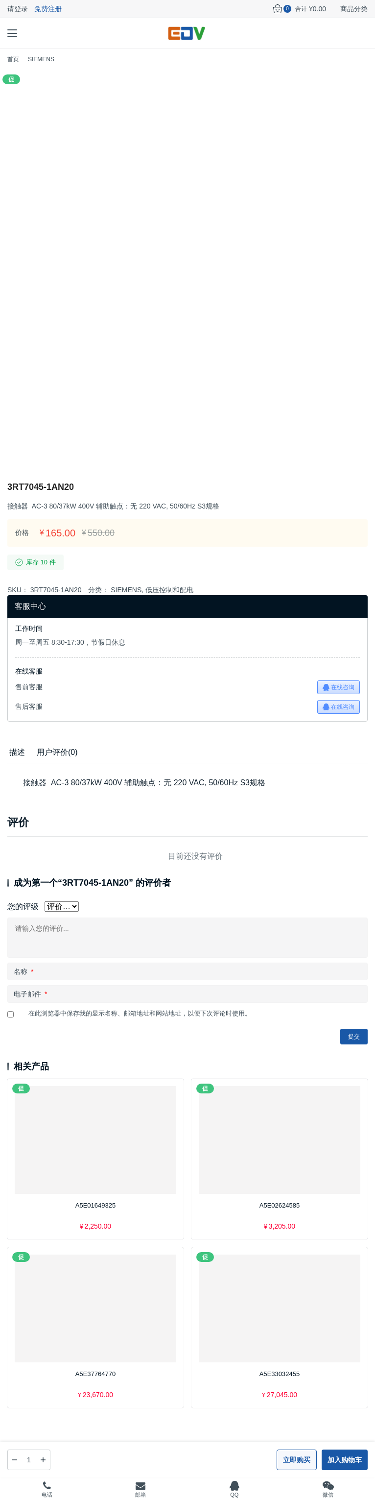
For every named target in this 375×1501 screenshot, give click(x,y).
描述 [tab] (17, 752)
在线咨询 (338, 687)
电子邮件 (30, 994)
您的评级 (23, 906)
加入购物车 (345, 1460)
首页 (13, 59)
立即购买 (296, 1460)
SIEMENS (126, 590)
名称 (23, 971)
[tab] (17, 752)
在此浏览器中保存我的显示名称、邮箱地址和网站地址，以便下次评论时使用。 (139, 1013)
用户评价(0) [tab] (57, 752)
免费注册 (48, 9)
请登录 (17, 9)
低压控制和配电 (169, 590)
